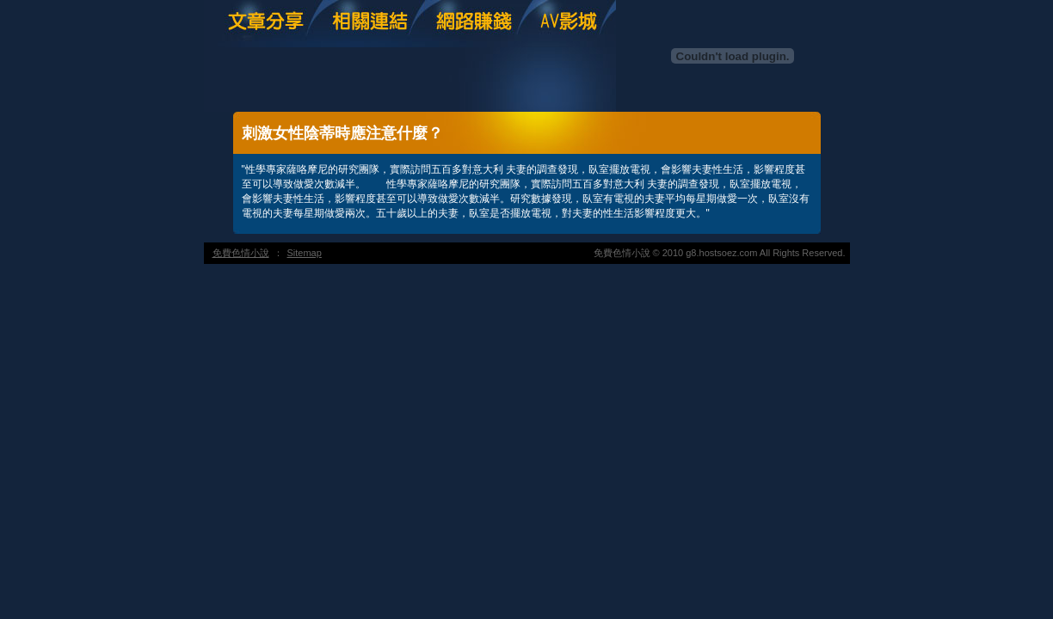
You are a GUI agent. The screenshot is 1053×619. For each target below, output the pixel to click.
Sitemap (304, 253)
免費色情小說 (240, 253)
